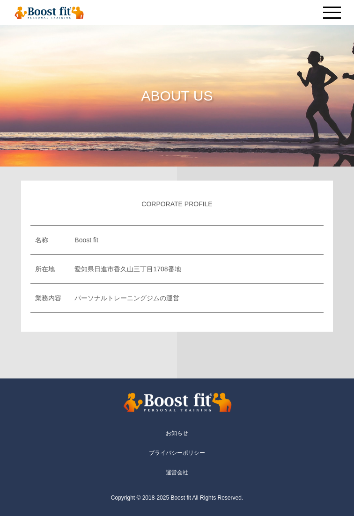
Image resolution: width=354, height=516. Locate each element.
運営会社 (177, 472)
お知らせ (177, 433)
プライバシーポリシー (177, 453)
